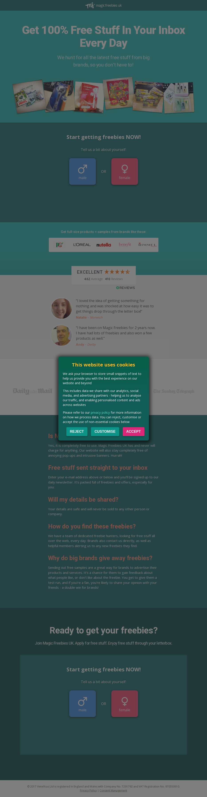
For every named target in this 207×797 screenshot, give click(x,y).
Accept (133, 431)
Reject (77, 431)
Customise (105, 431)
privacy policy (100, 412)
